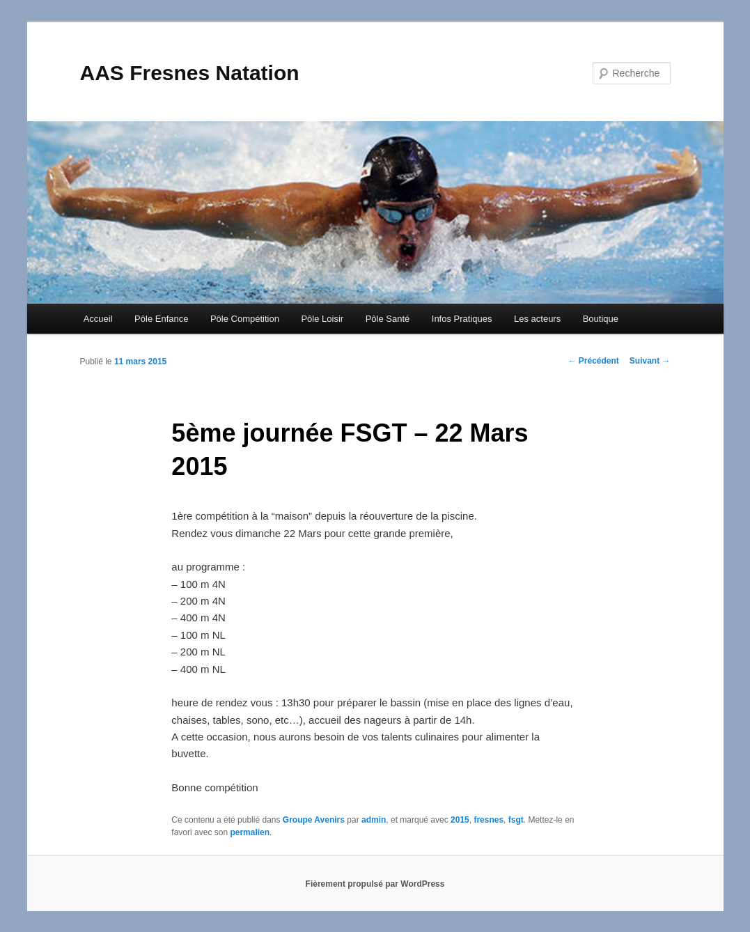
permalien (249, 832)
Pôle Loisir (322, 318)
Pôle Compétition (244, 318)
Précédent (593, 361)
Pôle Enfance (161, 318)
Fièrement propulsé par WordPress (375, 884)
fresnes (488, 820)
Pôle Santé (388, 318)
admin (373, 820)
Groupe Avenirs (314, 820)
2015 (460, 820)
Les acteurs (537, 318)
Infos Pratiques (462, 318)
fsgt (516, 820)
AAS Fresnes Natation (189, 72)
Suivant (650, 361)
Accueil (98, 318)
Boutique (600, 318)
